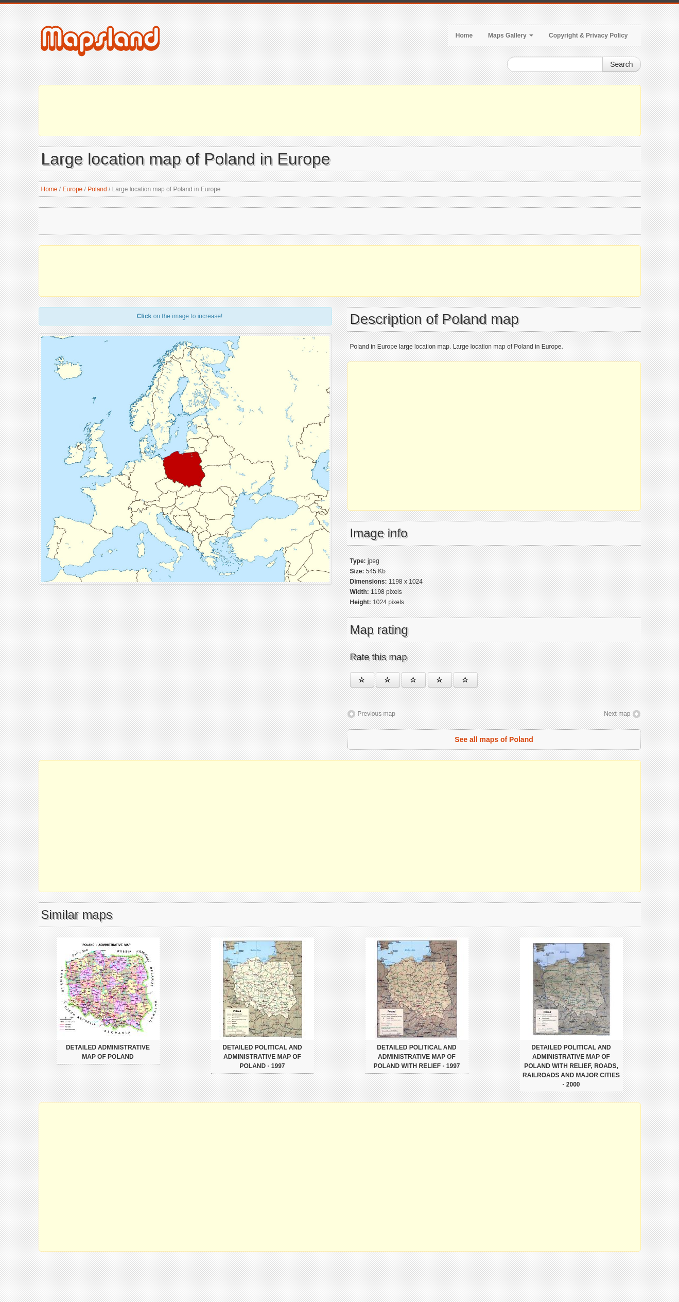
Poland (97, 189)
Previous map (376, 713)
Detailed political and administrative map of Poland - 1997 (262, 1057)
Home (464, 35)
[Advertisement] (339, 110)
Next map (617, 713)
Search (621, 64)
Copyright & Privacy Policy (588, 35)
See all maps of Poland (494, 739)
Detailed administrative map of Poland (108, 1052)
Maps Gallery (510, 35)
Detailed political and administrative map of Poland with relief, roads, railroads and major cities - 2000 (571, 1066)
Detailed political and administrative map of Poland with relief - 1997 (416, 1057)
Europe (73, 189)
